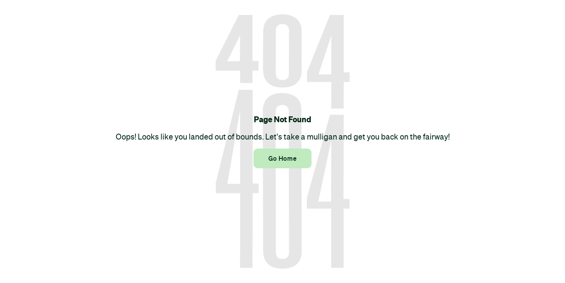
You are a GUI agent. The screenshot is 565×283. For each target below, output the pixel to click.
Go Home (282, 158)
